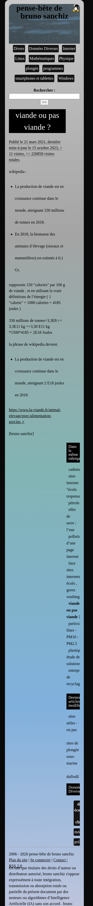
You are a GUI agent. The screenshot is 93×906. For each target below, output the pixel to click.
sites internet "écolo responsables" (77, 486)
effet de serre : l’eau (71, 519)
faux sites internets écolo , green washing (73, 580)
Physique (66, 58)
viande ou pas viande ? (73, 610)
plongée (32, 68)
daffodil (72, 773)
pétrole (73, 503)
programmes (53, 68)
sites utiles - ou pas (71, 723)
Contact (60, 860)
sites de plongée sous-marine (72, 749)
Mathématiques (42, 58)
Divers (19, 48)
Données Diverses (43, 48)
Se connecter (40, 860)
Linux (20, 58)
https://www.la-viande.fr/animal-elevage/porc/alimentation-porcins (35, 416)
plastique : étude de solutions (75, 657)
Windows (66, 78)
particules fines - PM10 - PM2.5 (75, 633)
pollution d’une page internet (74, 546)
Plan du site (18, 860)
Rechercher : (44, 90)
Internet (69, 48)
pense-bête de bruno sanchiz (48, 12)
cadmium (75, 469)
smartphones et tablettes (34, 78)
